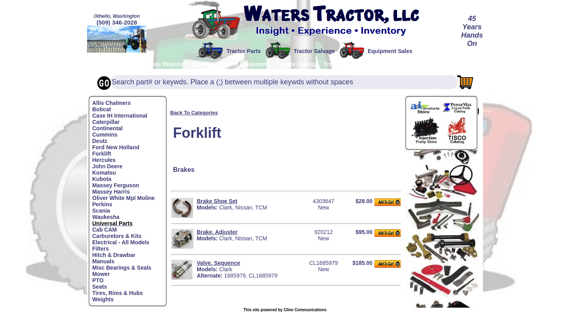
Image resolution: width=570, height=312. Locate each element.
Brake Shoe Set (217, 201)
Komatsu (104, 172)
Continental (107, 128)
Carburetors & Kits (116, 236)
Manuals (103, 261)
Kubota (101, 179)
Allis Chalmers (111, 103)
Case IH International (119, 115)
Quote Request (165, 64)
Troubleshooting (345, 64)
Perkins (102, 204)
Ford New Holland (115, 147)
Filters (100, 248)
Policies (126, 64)
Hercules (104, 160)
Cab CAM (104, 229)
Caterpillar (106, 122)
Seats (99, 286)
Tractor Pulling (296, 64)
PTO (98, 280)
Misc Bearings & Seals (121, 267)
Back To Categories (194, 113)
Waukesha (106, 217)
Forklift (101, 153)
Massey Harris (111, 191)
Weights (103, 299)
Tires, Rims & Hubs (117, 293)
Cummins (105, 134)
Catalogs (204, 64)
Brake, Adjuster (217, 232)
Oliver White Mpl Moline (123, 198)
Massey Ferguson (115, 185)
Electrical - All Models (120, 242)
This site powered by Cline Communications (285, 310)
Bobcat (101, 109)
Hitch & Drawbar (113, 255)
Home (100, 64)
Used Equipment (246, 64)
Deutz (99, 141)
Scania (101, 210)
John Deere (107, 166)
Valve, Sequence (218, 263)
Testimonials (447, 64)
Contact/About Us (399, 64)
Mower (101, 274)
